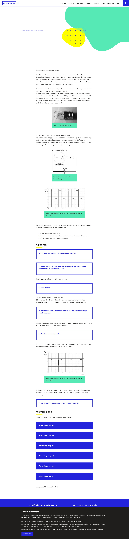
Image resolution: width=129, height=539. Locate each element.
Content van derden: (62, 529)
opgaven (72, 3)
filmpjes (88, 3)
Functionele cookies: (52, 521)
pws (103, 3)
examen (80, 3)
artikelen (63, 3)
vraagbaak (111, 3)
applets (96, 3)
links (118, 3)
